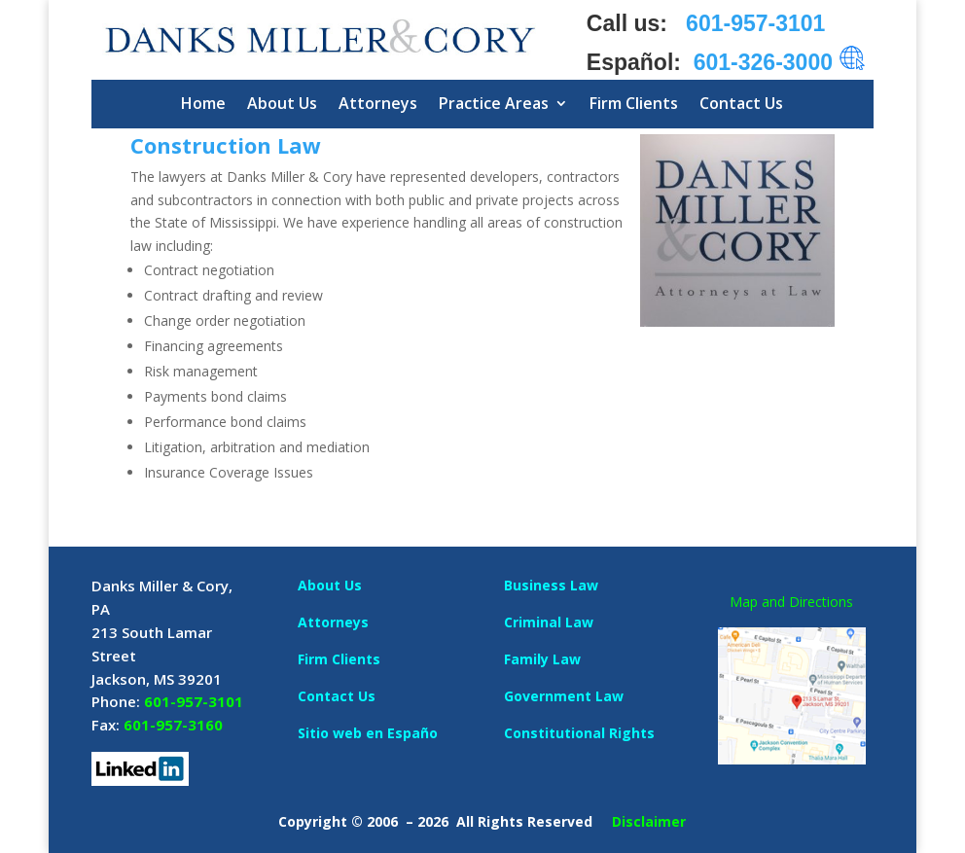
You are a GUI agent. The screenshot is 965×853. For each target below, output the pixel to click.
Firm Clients (634, 103)
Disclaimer (649, 821)
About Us (282, 103)
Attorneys (378, 103)
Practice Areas (494, 103)
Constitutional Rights (579, 733)
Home (203, 103)
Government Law (564, 696)
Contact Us (741, 103)
